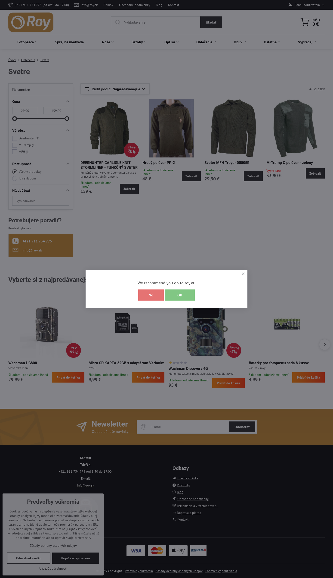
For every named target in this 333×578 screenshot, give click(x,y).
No (151, 295)
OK (179, 295)
